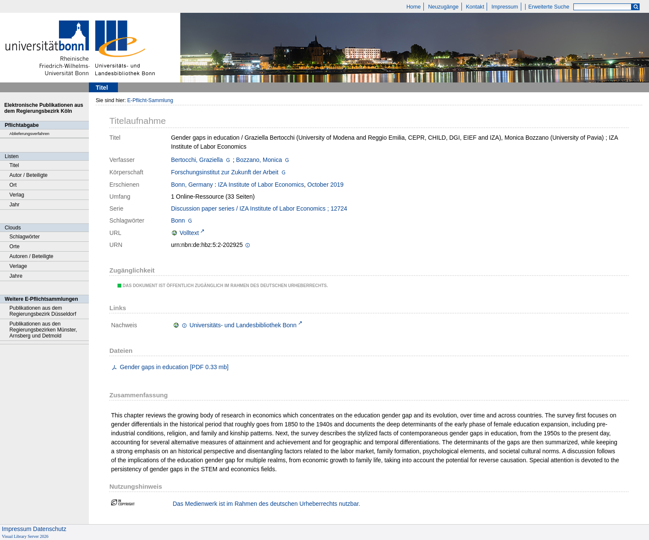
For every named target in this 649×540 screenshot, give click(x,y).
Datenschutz (49, 528)
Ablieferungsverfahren (29, 133)
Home (413, 7)
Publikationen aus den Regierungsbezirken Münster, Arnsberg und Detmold (43, 330)
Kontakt (475, 7)
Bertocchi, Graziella (197, 159)
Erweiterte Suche (549, 7)
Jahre (15, 276)
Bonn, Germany (192, 184)
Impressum (504, 7)
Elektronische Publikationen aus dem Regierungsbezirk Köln (43, 108)
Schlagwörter (24, 237)
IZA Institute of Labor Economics (261, 184)
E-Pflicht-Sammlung (150, 100)
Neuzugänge (443, 7)
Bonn (178, 220)
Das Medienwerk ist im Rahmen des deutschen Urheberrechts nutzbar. (266, 503)
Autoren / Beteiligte (31, 256)
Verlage (18, 266)
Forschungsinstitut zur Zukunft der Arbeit (224, 172)
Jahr (14, 205)
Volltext (189, 232)
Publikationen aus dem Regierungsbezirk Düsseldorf (42, 311)
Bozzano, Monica (259, 159)
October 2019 (325, 184)
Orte (14, 246)
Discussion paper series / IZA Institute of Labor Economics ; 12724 (259, 208)
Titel (14, 165)
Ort (13, 185)
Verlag (16, 195)
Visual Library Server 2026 (25, 536)
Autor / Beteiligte (28, 175)
